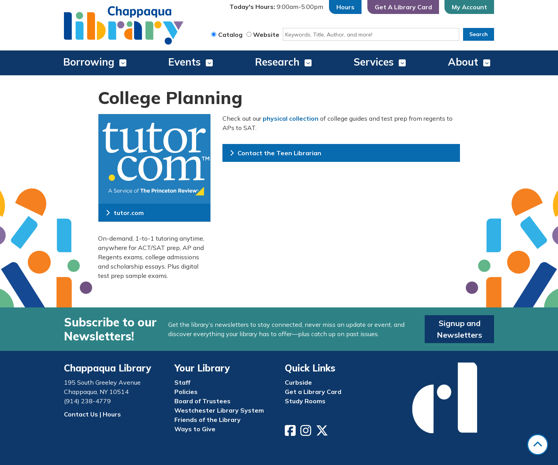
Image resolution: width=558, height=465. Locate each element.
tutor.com (125, 213)
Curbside (298, 382)
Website (266, 34)
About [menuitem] (463, 62)
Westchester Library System (219, 410)
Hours (345, 7)
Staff (182, 382)
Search (478, 34)
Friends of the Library (207, 419)
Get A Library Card (403, 7)
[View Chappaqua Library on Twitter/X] (323, 433)
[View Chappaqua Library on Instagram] (306, 433)
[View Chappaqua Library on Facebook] (291, 433)
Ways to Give (194, 429)
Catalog (230, 34)
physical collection (291, 118)
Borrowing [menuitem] (88, 62)
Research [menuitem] (277, 62)
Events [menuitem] (184, 62)
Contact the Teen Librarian (275, 153)
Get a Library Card (313, 392)
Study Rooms (305, 401)
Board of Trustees (202, 401)
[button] (276, 7)
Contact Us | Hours (92, 414)
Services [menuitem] (374, 62)
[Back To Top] (537, 444)
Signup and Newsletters (459, 329)
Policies (186, 392)
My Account (469, 7)
